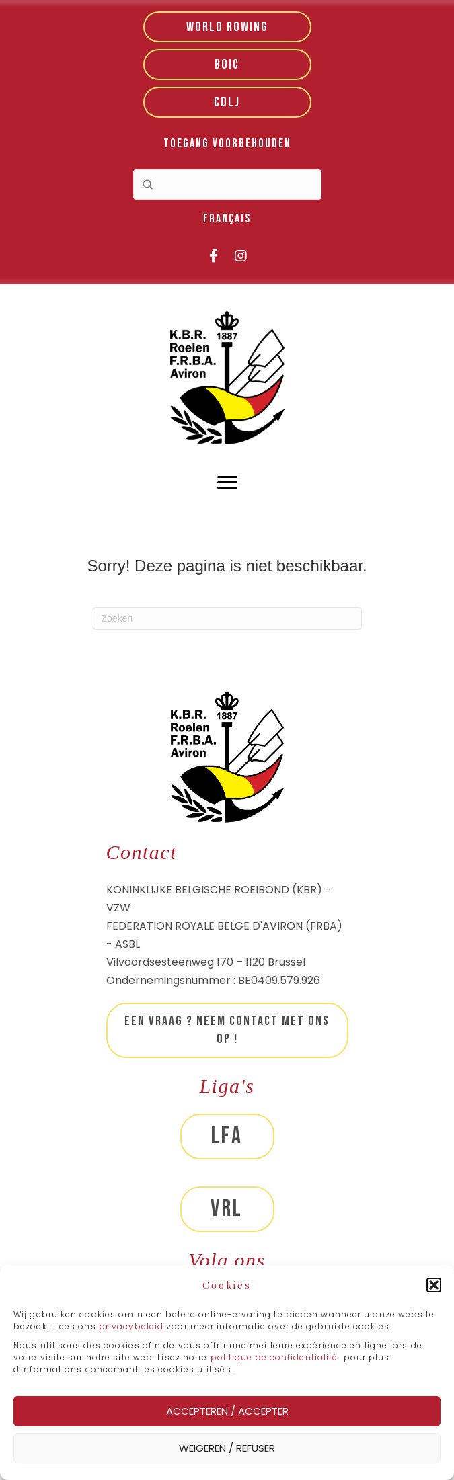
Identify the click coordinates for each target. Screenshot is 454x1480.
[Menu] (227, 482)
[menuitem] (227, 219)
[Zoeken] (227, 618)
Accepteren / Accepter (227, 1411)
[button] (434, 1285)
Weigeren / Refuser (227, 1448)
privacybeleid (132, 1326)
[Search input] (227, 184)
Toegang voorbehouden (227, 143)
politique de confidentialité (274, 1357)
